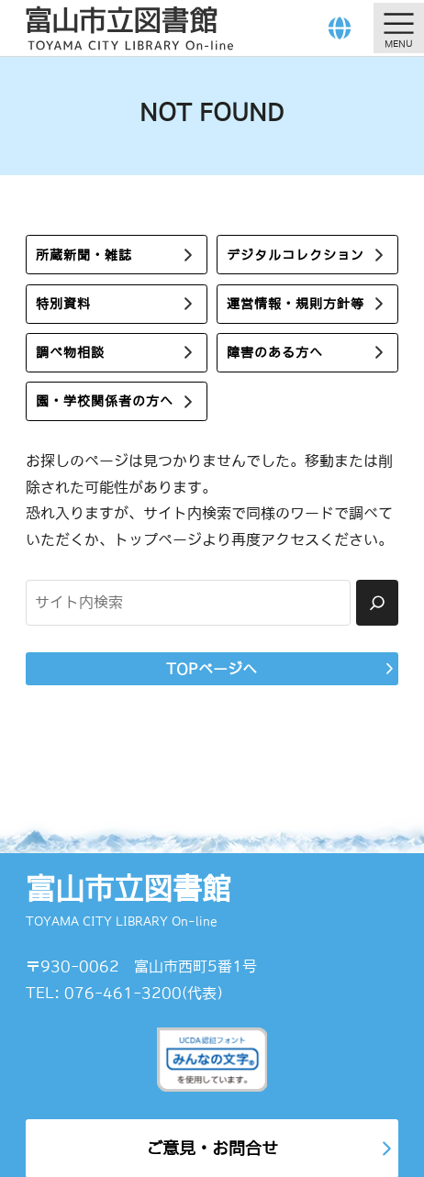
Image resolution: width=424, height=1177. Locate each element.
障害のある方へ (275, 352)
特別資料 (63, 303)
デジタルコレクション (295, 255)
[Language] (340, 28)
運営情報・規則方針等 (295, 303)
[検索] (377, 603)
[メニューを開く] (399, 28)
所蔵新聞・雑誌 (84, 255)
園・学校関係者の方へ (104, 400)
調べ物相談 (70, 352)
